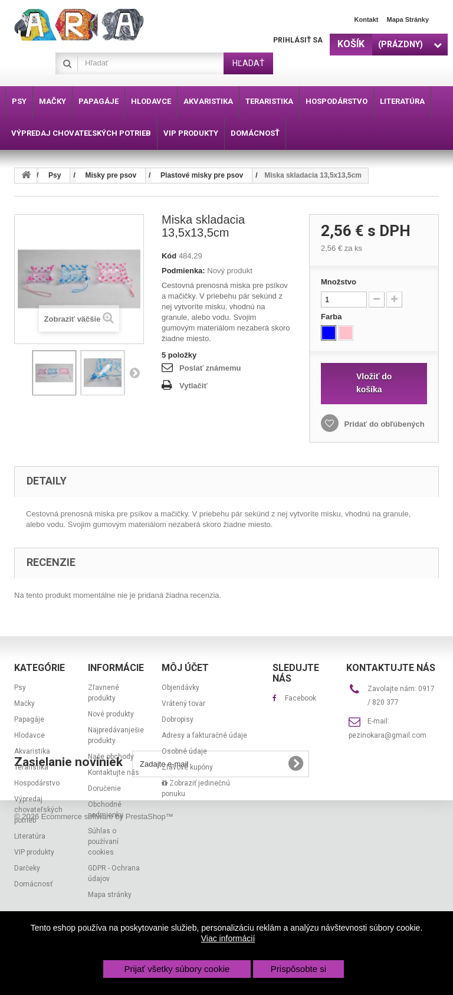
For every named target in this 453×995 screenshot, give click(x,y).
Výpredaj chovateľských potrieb (38, 809)
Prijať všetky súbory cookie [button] (176, 969)
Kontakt (366, 19)
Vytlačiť (193, 385)
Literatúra (29, 836)
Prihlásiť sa (298, 40)
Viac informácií (228, 938)
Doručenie (104, 788)
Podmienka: (183, 270)
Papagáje (29, 719)
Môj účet (185, 667)
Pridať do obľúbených (383, 424)
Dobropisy (177, 719)
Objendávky (180, 687)
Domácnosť (33, 884)
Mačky (24, 703)
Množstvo (338, 281)
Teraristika (31, 767)
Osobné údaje (184, 751)
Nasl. (134, 372)
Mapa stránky (407, 19)
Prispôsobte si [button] (298, 969)
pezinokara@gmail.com (387, 735)
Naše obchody (111, 756)
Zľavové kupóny (187, 767)
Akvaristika (32, 751)
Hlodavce (29, 735)
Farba (332, 316)
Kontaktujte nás (113, 772)
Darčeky (27, 868)
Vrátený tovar (183, 703)
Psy (20, 687)
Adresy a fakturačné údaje (204, 735)
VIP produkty (34, 852)
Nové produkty (111, 714)
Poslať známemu (210, 368)
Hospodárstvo (37, 783)
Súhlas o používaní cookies (103, 841)
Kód (169, 255)
